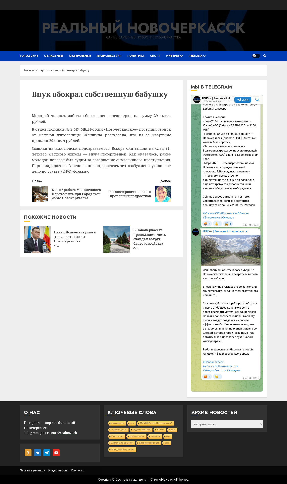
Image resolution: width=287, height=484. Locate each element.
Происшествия (109, 56)
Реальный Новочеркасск (143, 28)
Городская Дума (118, 430)
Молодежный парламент (122, 449)
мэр (168, 436)
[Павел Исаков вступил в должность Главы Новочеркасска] (37, 239)
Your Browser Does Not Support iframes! (227, 243)
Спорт (155, 56)
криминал (155, 436)
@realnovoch (67, 433)
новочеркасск (117, 423)
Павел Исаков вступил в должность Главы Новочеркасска (75, 236)
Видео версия (58, 470)
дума (173, 430)
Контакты (77, 470)
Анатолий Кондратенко (122, 443)
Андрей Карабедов (141, 430)
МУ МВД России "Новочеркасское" (156, 423)
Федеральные (80, 56)
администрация (137, 436)
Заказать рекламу (32, 470)
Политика (135, 56)
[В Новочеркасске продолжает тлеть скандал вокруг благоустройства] (116, 239)
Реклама (195, 56)
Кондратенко (117, 436)
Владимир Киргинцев (149, 443)
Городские (29, 56)
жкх (167, 443)
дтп (132, 423)
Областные (53, 56)
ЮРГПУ (160, 430)
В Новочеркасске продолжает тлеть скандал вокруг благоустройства (149, 237)
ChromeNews (159, 479)
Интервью (174, 56)
